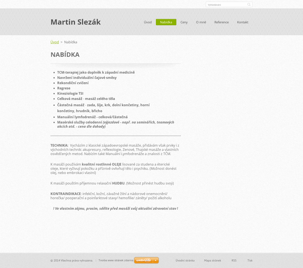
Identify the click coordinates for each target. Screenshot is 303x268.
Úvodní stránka (185, 260)
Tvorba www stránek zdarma (115, 260)
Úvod (148, 22)
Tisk (249, 260)
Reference (221, 22)
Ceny (184, 22)
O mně (201, 22)
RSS (234, 260)
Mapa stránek (212, 260)
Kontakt (242, 22)
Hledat (249, 4)
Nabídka (166, 22)
